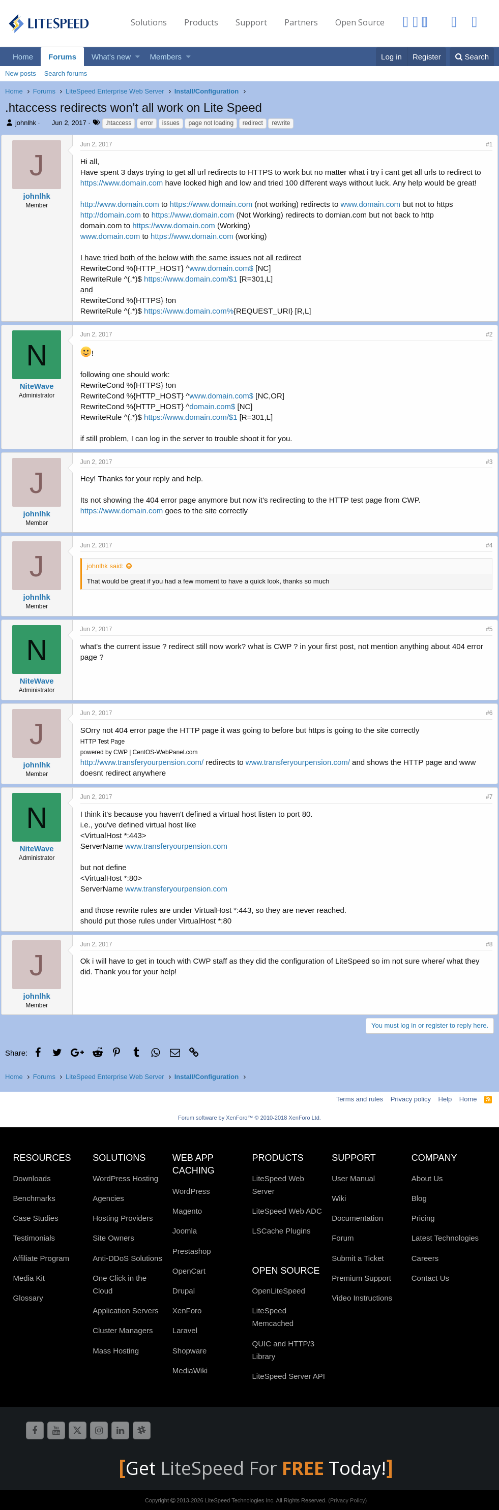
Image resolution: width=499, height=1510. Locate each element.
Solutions (149, 22)
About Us (427, 1178)
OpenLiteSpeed (278, 1290)
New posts (20, 73)
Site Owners (113, 1238)
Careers (425, 1258)
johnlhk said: (109, 566)
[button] (137, 56)
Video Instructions (362, 1297)
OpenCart (189, 1271)
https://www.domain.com (125, 182)
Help (445, 1099)
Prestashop (191, 1251)
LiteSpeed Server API (288, 1376)
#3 (485, 462)
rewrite (281, 123)
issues (171, 123)
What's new (111, 56)
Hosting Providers (123, 1218)
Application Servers (125, 1310)
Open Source (360, 22)
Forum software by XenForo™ (249, 1118)
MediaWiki (190, 1370)
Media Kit (29, 1278)
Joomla (184, 1230)
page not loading (210, 123)
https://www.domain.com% (193, 310)
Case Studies (35, 1218)
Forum (343, 1238)
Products (201, 22)
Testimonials (34, 1238)
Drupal (183, 1290)
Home (23, 56)
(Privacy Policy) (347, 1500)
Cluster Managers (123, 1330)
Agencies (108, 1198)
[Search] (472, 56)
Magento (187, 1211)
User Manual (353, 1178)
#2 (485, 334)
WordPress (191, 1191)
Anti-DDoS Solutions (127, 1258)
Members (166, 56)
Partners (301, 22)
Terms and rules (359, 1099)
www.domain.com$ (226, 268)
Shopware (189, 1350)
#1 (485, 144)
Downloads (32, 1178)
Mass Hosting (116, 1350)
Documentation (357, 1218)
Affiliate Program (41, 1258)
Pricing (423, 1218)
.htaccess (119, 123)
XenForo (187, 1310)
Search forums (65, 73)
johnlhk (25, 123)
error (146, 123)
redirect (253, 123)
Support (251, 22)
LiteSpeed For (244, 1468)
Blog (419, 1198)
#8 (485, 944)
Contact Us (430, 1278)
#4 (485, 545)
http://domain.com (114, 214)
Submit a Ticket (358, 1258)
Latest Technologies (445, 1238)
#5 (485, 629)
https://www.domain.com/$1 (194, 278)
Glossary (28, 1297)
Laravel (184, 1330)
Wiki (339, 1198)
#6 (485, 713)
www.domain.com (375, 204)
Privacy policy (411, 1099)
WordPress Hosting (125, 1178)
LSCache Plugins (281, 1230)
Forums (62, 56)
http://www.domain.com (123, 204)
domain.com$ (217, 406)
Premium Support (361, 1278)
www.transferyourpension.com (180, 846)
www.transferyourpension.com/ (302, 762)
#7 (485, 796)
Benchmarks (34, 1198)
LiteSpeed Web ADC (286, 1211)
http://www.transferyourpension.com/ (146, 762)
